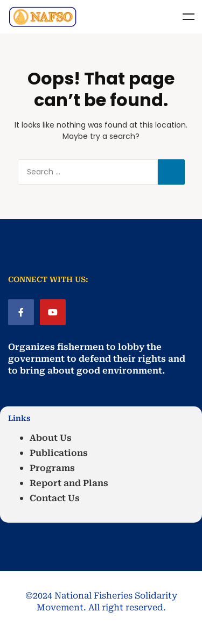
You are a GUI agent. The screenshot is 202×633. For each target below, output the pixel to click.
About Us (51, 438)
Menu (188, 16)
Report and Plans (69, 483)
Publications (59, 453)
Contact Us (55, 498)
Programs (52, 468)
